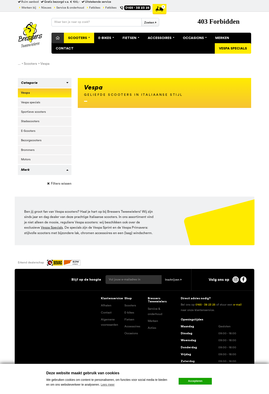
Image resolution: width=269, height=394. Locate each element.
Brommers (27, 150)
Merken (222, 38)
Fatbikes (94, 7)
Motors (25, 159)
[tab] (44, 83)
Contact (65, 48)
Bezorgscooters (31, 140)
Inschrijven (172, 279)
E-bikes (129, 312)
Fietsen (131, 38)
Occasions (195, 38)
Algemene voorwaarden (109, 322)
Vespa (25, 92)
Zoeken (149, 22)
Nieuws (46, 7)
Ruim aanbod (30, 1)
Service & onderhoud (70, 7)
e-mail (237, 304)
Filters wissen (61, 183)
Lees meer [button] (108, 384)
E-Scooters (28, 131)
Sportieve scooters (33, 111)
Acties (152, 328)
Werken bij (28, 7)
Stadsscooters (30, 121)
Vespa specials (233, 48)
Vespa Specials (52, 227)
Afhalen (106, 305)
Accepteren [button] (195, 381)
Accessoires (161, 38)
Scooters (79, 38)
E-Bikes (106, 38)
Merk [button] (25, 169)
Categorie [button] (29, 82)
